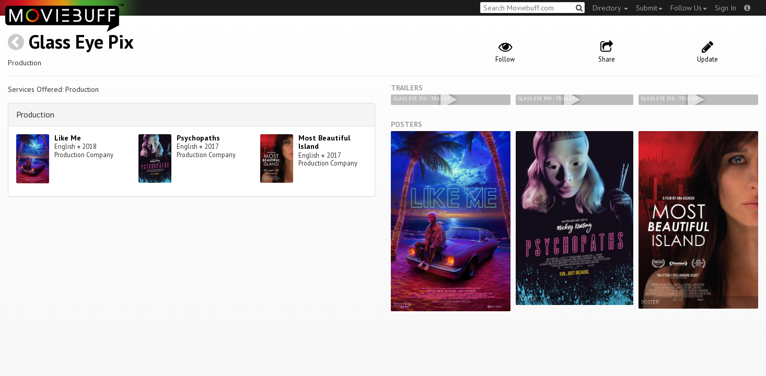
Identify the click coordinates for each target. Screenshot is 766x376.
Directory (610, 8)
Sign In (725, 8)
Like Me (67, 138)
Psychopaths (198, 138)
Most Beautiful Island (324, 142)
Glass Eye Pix (81, 41)
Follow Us (688, 8)
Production (35, 114)
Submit (649, 8)
